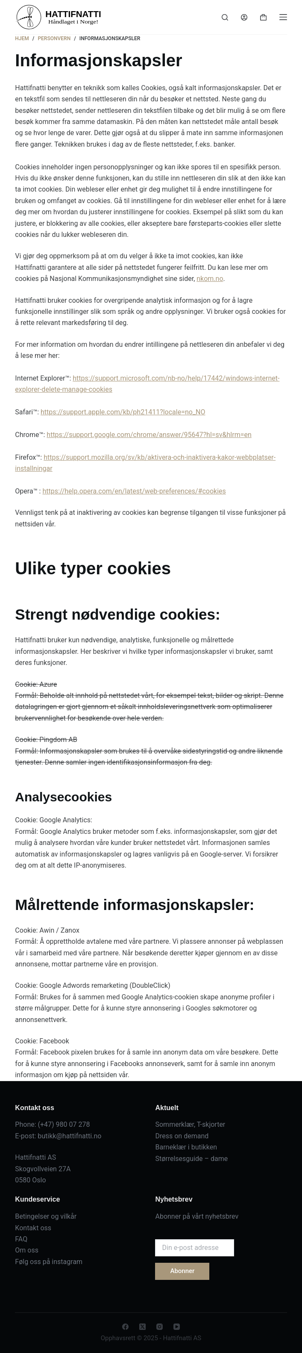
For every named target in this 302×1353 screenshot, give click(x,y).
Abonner (182, 1271)
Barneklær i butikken (186, 1147)
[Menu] (283, 17)
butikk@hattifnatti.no (69, 1136)
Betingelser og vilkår (45, 1216)
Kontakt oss (33, 1228)
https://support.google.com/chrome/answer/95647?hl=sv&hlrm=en (149, 435)
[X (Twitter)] (142, 1326)
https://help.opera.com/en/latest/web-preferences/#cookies (134, 491)
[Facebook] (125, 1326)
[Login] (244, 17)
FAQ (21, 1239)
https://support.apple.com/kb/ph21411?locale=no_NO (123, 412)
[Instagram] (159, 1326)
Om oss (26, 1250)
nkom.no (209, 279)
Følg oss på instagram (48, 1262)
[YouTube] (176, 1326)
